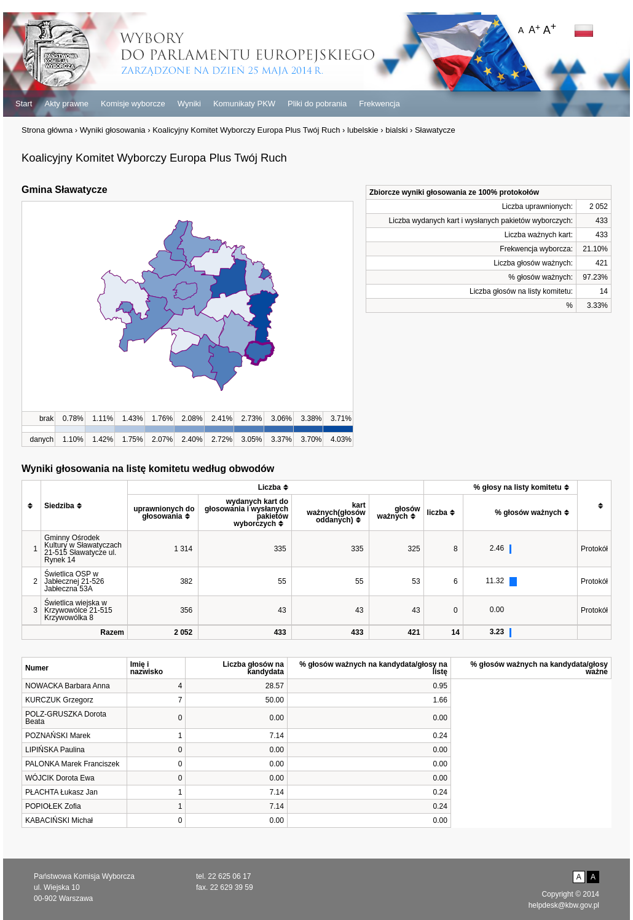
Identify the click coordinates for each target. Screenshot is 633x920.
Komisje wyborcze (133, 103)
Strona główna (47, 130)
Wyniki (189, 103)
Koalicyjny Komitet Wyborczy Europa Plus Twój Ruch (246, 130)
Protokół (594, 549)
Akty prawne (66, 103)
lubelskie (363, 130)
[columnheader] (31, 506)
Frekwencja (379, 103)
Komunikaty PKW (244, 103)
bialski (396, 130)
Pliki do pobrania (317, 103)
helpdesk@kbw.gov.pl (564, 905)
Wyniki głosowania (113, 130)
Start (23, 103)
